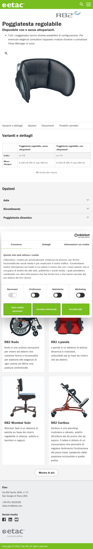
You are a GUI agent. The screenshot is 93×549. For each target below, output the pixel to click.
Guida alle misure (46, 172)
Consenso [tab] (16, 244)
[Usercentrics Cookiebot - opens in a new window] (77, 236)
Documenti (48, 125)
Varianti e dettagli (12, 125)
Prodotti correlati (68, 125)
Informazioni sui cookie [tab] (76, 244)
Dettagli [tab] (46, 244)
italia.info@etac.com (12, 505)
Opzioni (32, 125)
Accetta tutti (75, 309)
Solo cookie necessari (17, 309)
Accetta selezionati (46, 309)
